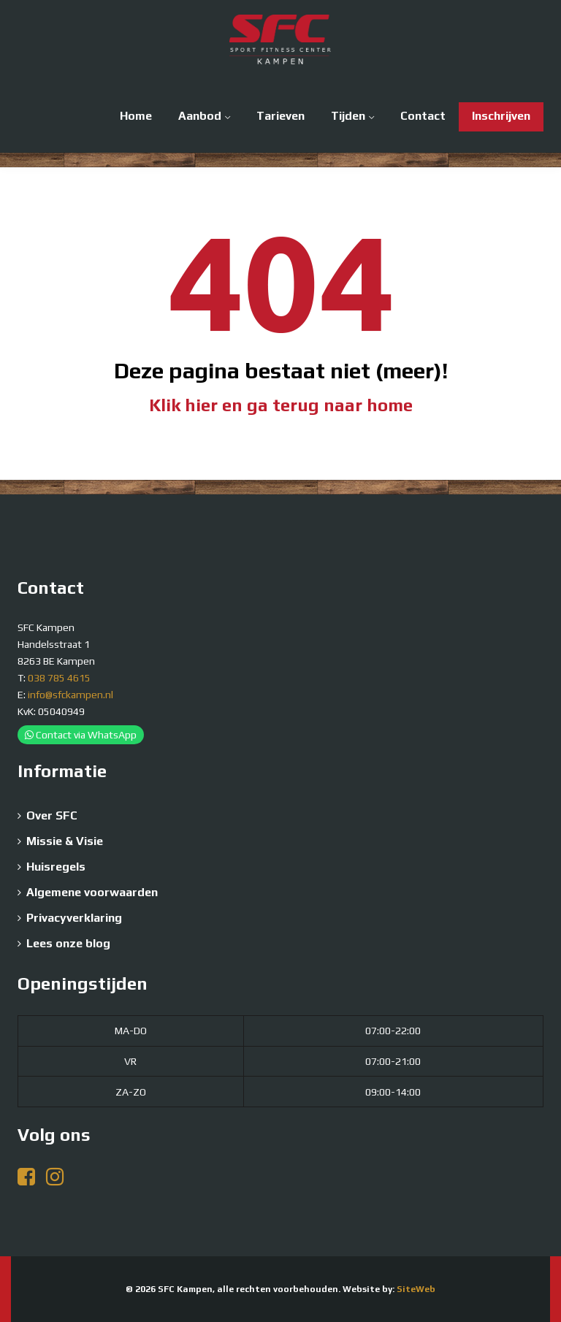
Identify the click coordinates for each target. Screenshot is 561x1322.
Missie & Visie (64, 841)
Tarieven (280, 116)
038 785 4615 (59, 678)
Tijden (348, 116)
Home (136, 116)
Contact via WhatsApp (81, 735)
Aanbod (199, 116)
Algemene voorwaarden (92, 892)
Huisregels (55, 867)
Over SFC (51, 815)
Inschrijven (501, 116)
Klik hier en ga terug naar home (281, 405)
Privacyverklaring (74, 918)
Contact (423, 116)
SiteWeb (416, 1289)
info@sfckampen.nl (70, 694)
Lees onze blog (68, 943)
